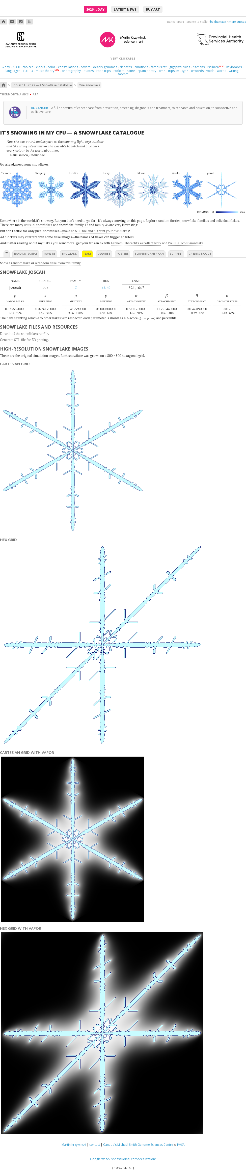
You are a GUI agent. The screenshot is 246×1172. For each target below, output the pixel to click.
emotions (141, 67)
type (185, 71)
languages (13, 71)
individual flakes (227, 220)
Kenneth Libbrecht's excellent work (136, 243)
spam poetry (147, 71)
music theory (45, 71)
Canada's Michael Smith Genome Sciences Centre (138, 1144)
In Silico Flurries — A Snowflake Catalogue (42, 85)
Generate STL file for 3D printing (24, 339)
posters (122, 253)
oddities (103, 253)
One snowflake (89, 85)
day (6, 67)
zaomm (123, 74)
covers (85, 67)
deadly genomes (105, 67)
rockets (119, 71)
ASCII (16, 67)
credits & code (200, 253)
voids (210, 71)
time (162, 71)
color (51, 67)
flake (87, 253)
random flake (20, 263)
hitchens (199, 67)
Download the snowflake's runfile (24, 333)
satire (131, 71)
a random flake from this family (57, 263)
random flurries (169, 220)
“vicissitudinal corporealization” (133, 1159)
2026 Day (95, 9)
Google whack (100, 1159)
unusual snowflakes (38, 225)
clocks (40, 67)
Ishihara (213, 67)
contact (94, 1144)
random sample (26, 253)
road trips (103, 71)
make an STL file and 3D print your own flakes (95, 231)
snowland (69, 253)
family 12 (81, 225)
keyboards (234, 67)
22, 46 (106, 287)
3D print (176, 253)
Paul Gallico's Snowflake (185, 243)
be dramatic (218, 21)
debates (126, 67)
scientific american (149, 253)
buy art (153, 9)
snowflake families (195, 220)
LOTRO (28, 71)
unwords (197, 71)
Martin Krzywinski (74, 1144)
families (50, 253)
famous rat (159, 67)
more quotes (237, 21)
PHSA (181, 1144)
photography (71, 71)
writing (233, 71)
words (221, 71)
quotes (89, 71)
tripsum (173, 71)
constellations (68, 67)
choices (27, 67)
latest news (125, 9)
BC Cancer (40, 108)
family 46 (101, 225)
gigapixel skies (179, 67)
